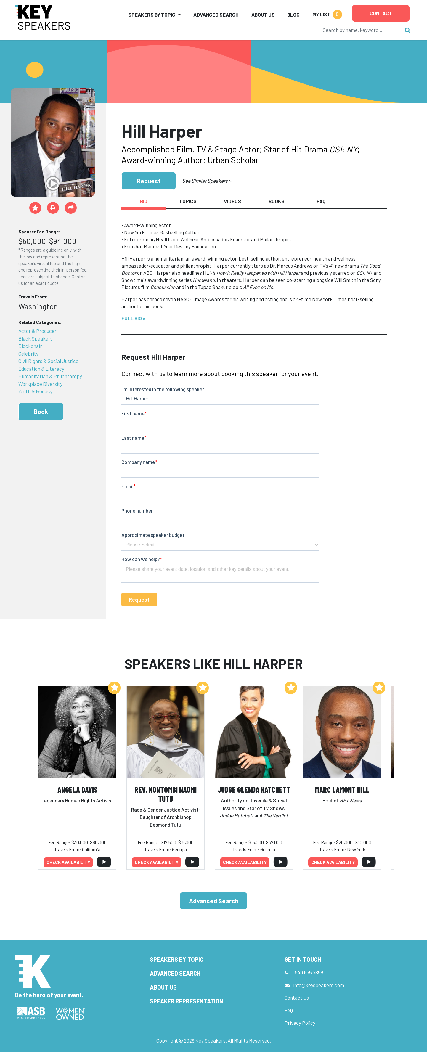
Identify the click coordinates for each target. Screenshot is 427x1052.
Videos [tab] (232, 201)
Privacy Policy (300, 1023)
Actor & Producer (37, 331)
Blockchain (30, 346)
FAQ (289, 1010)
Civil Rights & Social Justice (48, 361)
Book (41, 411)
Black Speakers (35, 338)
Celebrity (28, 353)
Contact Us (297, 997)
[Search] (360, 30)
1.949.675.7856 (307, 972)
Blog (293, 14)
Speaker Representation (186, 1001)
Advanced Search (216, 14)
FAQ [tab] (321, 201)
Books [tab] (277, 201)
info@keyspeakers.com (318, 985)
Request (148, 180)
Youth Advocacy (35, 391)
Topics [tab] (188, 201)
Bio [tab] (143, 201)
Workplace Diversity (40, 384)
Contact (381, 13)
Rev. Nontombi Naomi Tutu (165, 794)
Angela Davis (77, 789)
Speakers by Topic (176, 959)
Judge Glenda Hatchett (254, 789)
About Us (263, 14)
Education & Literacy (41, 369)
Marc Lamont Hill (342, 789)
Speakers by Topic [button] (151, 14)
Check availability (68, 862)
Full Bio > (133, 318)
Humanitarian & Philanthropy (50, 376)
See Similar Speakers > (206, 181)
